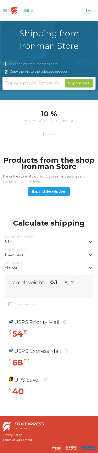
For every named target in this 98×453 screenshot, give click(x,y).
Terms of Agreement (17, 440)
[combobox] (49, 241)
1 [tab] (43, 134)
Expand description (48, 191)
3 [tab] (54, 134)
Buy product (78, 83)
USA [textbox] (8, 242)
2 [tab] (49, 134)
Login (91, 10)
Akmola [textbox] (11, 267)
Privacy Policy (12, 435)
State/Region (14, 262)
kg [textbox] (66, 281)
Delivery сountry (16, 250)
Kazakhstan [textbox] (14, 254)
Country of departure (19, 237)
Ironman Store (47, 64)
